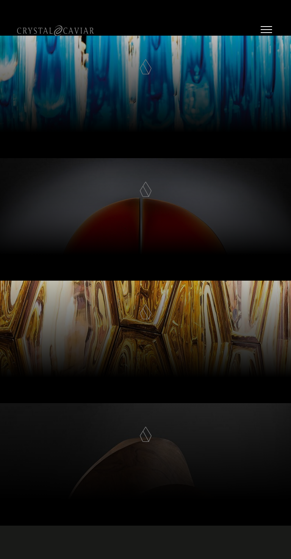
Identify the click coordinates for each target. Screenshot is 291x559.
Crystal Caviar (55, 30)
